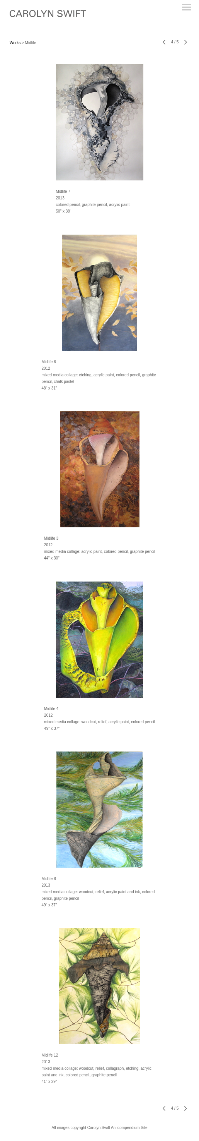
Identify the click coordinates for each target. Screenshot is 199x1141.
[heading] (48, 15)
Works (15, 43)
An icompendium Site (129, 1128)
